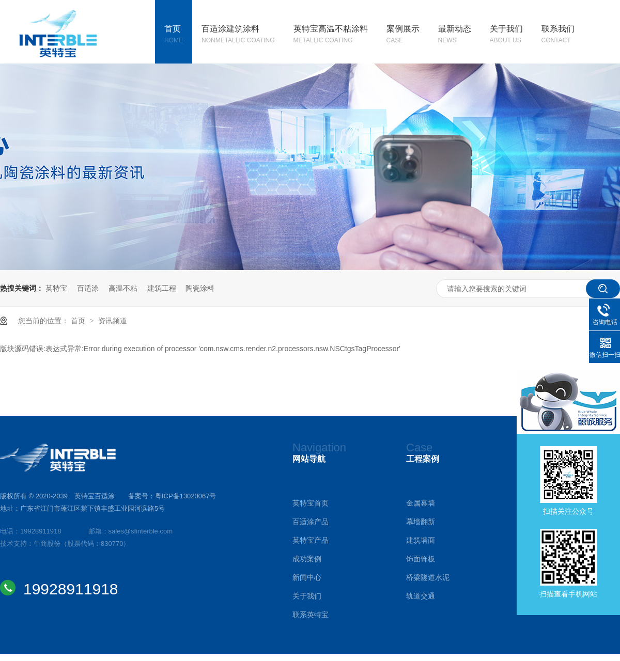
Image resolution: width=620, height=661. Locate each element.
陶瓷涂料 (199, 288)
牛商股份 (47, 543)
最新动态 (454, 35)
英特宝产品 (310, 540)
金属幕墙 (420, 503)
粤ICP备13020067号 (185, 496)
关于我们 (506, 35)
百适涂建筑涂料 (238, 35)
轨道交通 (420, 596)
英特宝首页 (310, 503)
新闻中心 (306, 577)
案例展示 (403, 35)
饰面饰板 (420, 559)
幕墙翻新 (420, 521)
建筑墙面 (420, 540)
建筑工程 (161, 288)
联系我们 (558, 35)
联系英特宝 (310, 614)
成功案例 (306, 559)
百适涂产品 (310, 521)
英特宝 (56, 288)
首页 (173, 35)
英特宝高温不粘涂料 (330, 35)
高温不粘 (123, 288)
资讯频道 (112, 321)
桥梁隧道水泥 (428, 577)
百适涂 (88, 288)
